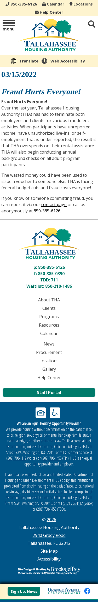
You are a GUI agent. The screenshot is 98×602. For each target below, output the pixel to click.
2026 (51, 519)
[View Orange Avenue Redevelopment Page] (64, 590)
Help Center (49, 12)
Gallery (49, 369)
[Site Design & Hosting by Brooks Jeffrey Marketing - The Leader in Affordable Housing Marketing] (49, 570)
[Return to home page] (49, 243)
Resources (49, 325)
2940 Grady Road (49, 535)
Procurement (49, 352)
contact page (54, 204)
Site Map (49, 551)
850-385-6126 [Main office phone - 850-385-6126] (21, 4)
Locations (81, 4)
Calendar (53, 4)
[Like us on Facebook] (87, 591)
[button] (9, 26)
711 (54, 280)
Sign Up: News (24, 591)
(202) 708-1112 (16, 458)
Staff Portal (49, 392)
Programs (49, 317)
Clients (49, 308)
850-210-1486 (58, 286)
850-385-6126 (47, 211)
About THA (49, 300)
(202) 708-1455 (51, 458)
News (49, 344)
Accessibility (49, 559)
